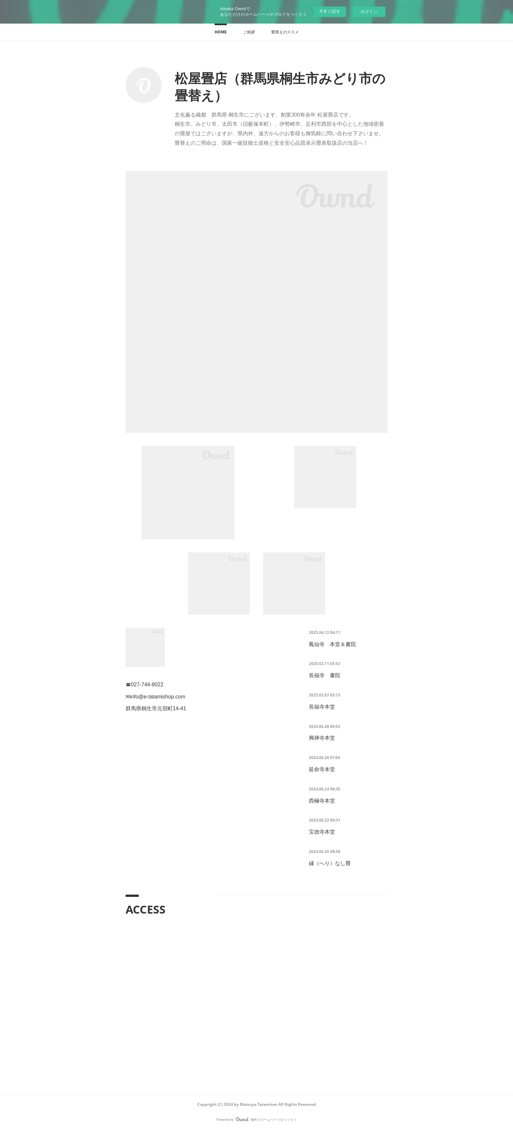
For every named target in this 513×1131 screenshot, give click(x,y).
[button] (220, 32)
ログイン (369, 11)
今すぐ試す (329, 11)
